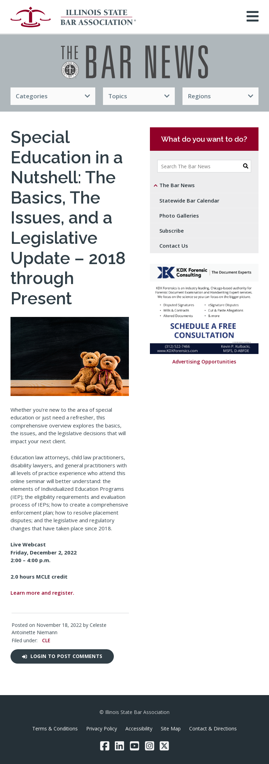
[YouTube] (134, 746)
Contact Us (173, 245)
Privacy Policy (101, 728)
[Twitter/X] (164, 746)
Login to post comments (62, 656)
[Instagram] (149, 746)
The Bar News (177, 185)
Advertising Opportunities (204, 362)
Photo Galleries (179, 215)
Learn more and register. (42, 592)
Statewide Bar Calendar (189, 200)
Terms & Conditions (55, 728)
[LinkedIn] (119, 746)
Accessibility (138, 728)
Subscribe (171, 230)
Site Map (171, 728)
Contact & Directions (213, 728)
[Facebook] (104, 746)
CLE (46, 640)
